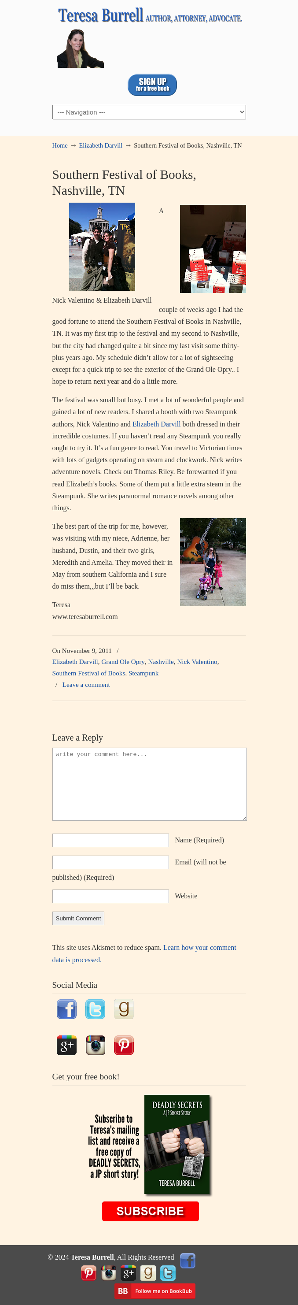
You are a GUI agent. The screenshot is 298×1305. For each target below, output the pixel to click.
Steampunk (143, 673)
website (186, 896)
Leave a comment (86, 684)
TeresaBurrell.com (149, 36)
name (199, 840)
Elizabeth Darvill (101, 145)
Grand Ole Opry (123, 661)
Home (60, 145)
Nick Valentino (197, 661)
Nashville (161, 661)
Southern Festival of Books (88, 673)
